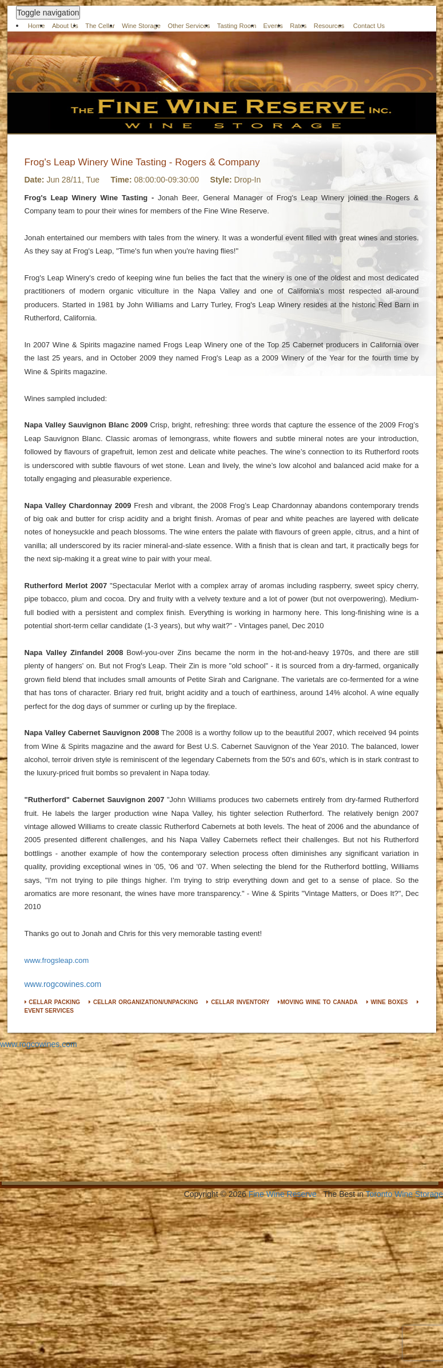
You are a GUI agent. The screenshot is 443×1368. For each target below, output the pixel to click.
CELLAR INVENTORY (237, 1002)
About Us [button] (65, 25)
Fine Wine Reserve (283, 1194)
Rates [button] (298, 25)
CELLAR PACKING (53, 1002)
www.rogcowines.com (63, 984)
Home (36, 25)
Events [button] (273, 25)
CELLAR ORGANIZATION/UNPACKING (143, 1002)
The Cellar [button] (100, 25)
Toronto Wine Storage (404, 1194)
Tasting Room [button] (236, 25)
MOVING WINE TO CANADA (317, 1002)
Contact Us (369, 25)
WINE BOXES (387, 1002)
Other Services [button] (188, 25)
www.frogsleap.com (57, 960)
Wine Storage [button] (141, 25)
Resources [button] (329, 25)
